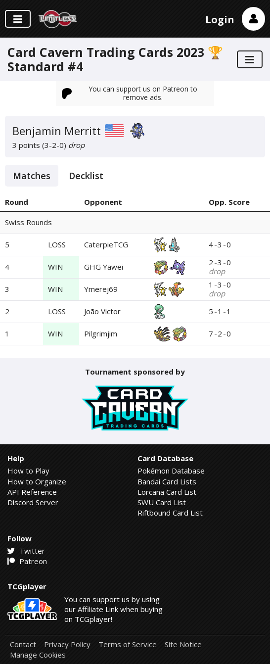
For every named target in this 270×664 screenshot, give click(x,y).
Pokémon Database (171, 470)
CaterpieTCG (106, 244)
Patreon (27, 561)
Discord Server (32, 502)
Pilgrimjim (100, 333)
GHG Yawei (103, 267)
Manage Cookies (38, 655)
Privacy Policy (67, 644)
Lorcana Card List (166, 492)
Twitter (26, 551)
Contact (23, 644)
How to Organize (36, 481)
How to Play (28, 470)
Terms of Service (127, 644)
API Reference (32, 492)
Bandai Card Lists (166, 481)
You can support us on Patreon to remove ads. (129, 92)
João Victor (102, 311)
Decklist (86, 176)
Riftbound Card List (170, 513)
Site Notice (183, 644)
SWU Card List (161, 502)
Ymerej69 (101, 289)
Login (219, 19)
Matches (31, 176)
